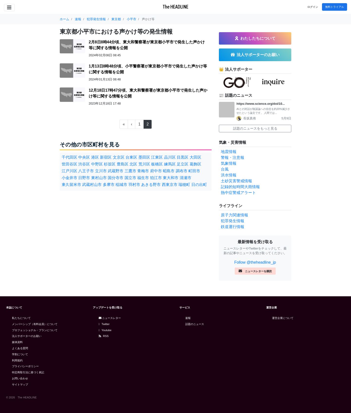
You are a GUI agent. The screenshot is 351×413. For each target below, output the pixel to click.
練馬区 (170, 164)
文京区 (119, 157)
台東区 (131, 157)
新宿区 (106, 157)
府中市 (156, 171)
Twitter (104, 324)
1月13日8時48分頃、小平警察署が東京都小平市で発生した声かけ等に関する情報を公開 (148, 69)
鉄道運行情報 (232, 227)
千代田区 (69, 157)
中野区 (97, 164)
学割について (20, 354)
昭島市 (169, 171)
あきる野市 (151, 184)
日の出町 (199, 184)
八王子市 (86, 171)
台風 (225, 169)
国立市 (130, 178)
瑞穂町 (184, 184)
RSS (104, 336)
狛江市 (156, 178)
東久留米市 (71, 184)
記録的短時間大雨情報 (240, 187)
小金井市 (69, 178)
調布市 (181, 171)
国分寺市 (115, 178)
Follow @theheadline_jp (255, 262)
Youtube (105, 330)
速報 (188, 318)
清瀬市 (185, 178)
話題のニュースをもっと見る (255, 128)
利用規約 (17, 360)
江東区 (157, 157)
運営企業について (282, 318)
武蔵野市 (115, 171)
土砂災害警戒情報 (236, 181)
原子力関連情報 (234, 215)
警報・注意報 (232, 157)
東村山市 (99, 178)
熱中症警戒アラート (238, 193)
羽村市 (134, 184)
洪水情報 (228, 175)
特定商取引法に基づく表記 (28, 372)
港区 (95, 157)
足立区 (182, 164)
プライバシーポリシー (25, 366)
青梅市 (143, 171)
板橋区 (157, 164)
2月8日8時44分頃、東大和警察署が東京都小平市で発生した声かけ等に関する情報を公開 (147, 45)
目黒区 (182, 157)
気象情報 (228, 163)
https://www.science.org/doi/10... (260, 104)
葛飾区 (195, 164)
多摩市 (109, 184)
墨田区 (144, 157)
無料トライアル (334, 6)
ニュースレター (110, 318)
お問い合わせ (20, 378)
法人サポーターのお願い (26, 336)
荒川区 (144, 164)
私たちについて (21, 318)
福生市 (143, 178)
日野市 (84, 178)
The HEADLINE (175, 7)
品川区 (170, 157)
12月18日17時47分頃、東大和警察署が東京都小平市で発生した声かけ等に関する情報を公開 (148, 93)
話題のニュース (194, 324)
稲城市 (121, 184)
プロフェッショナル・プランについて (35, 330)
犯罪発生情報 (232, 221)
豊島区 (122, 164)
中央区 (84, 157)
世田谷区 (69, 164)
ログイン (312, 6)
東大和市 (170, 178)
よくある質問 (20, 348)
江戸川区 (69, 171)
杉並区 (110, 164)
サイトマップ (20, 384)
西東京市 (169, 184)
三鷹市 (130, 171)
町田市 (194, 171)
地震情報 (228, 152)
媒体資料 (17, 342)
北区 (133, 164)
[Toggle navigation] (9, 7)
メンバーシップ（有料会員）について (35, 324)
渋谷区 (84, 164)
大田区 (195, 157)
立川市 (101, 171)
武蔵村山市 (92, 184)
